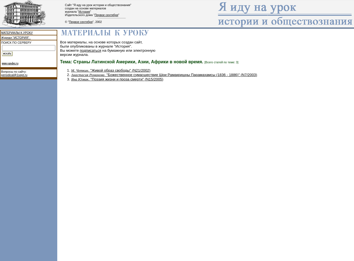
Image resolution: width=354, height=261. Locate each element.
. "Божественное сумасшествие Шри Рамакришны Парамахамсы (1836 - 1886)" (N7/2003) (164, 75)
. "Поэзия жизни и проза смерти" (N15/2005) (117, 79)
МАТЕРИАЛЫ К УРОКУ (17, 32)
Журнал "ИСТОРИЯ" (16, 37)
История (84, 11)
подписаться (90, 50)
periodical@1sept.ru (14, 75)
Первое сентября (106, 15)
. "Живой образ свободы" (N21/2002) (110, 70)
